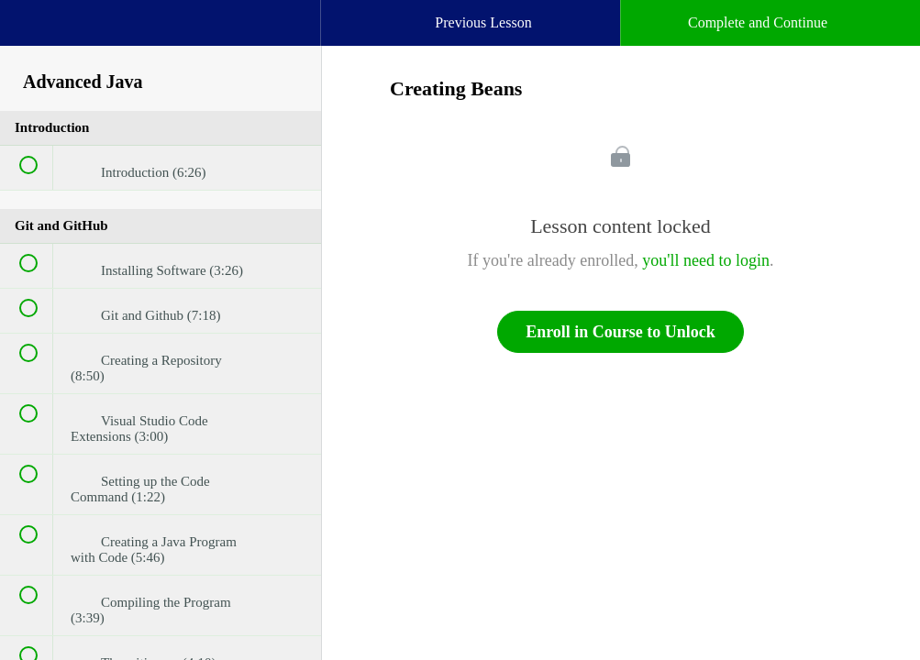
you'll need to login (706, 260)
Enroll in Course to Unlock (620, 332)
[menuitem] (160, 41)
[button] (32, 32)
